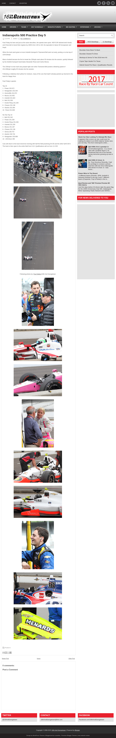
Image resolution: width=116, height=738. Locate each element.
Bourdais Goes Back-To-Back (90, 50)
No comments (25, 38)
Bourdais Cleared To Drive (89, 54)
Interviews (86, 26)
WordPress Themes (38, 735)
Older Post (72, 658)
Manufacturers (56, 26)
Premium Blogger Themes (69, 735)
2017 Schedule (38, 26)
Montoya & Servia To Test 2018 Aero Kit (93, 57)
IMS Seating (72, 26)
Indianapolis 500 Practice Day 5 (24, 35)
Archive (99, 26)
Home (4, 3)
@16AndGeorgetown (9, 720)
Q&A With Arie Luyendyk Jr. (98, 147)
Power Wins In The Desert (88, 173)
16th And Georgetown (59, 730)
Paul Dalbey (37, 274)
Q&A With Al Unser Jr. (96, 160)
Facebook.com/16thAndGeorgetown (91, 720)
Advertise (23, 3)
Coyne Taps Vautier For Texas (90, 61)
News (81, 42)
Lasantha (57, 735)
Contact (12, 3)
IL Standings (107, 42)
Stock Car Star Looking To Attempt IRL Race (94, 137)
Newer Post (5, 658)
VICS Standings (92, 42)
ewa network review (84, 735)
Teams (25, 26)
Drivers (14, 26)
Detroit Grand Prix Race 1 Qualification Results (96, 65)
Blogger (77, 730)
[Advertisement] (93, 110)
